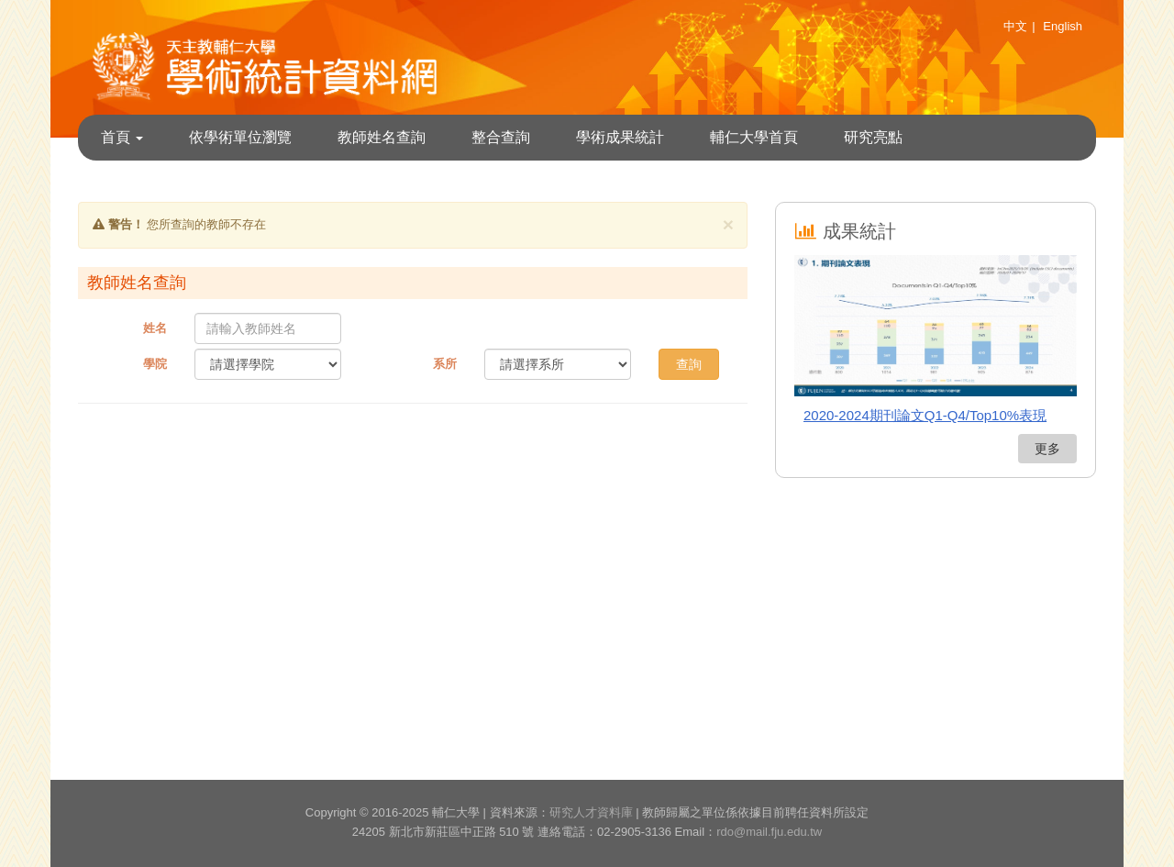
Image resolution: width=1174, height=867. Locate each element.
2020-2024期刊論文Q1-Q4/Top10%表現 (925, 415)
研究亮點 (873, 137)
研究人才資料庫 (591, 812)
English (1062, 26)
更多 (1047, 448)
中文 (1015, 26)
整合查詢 (500, 137)
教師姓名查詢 (382, 137)
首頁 (122, 137)
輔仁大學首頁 (754, 137)
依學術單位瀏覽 (240, 137)
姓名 (155, 328)
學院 (155, 364)
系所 (445, 364)
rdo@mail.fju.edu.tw (769, 832)
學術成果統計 (620, 137)
